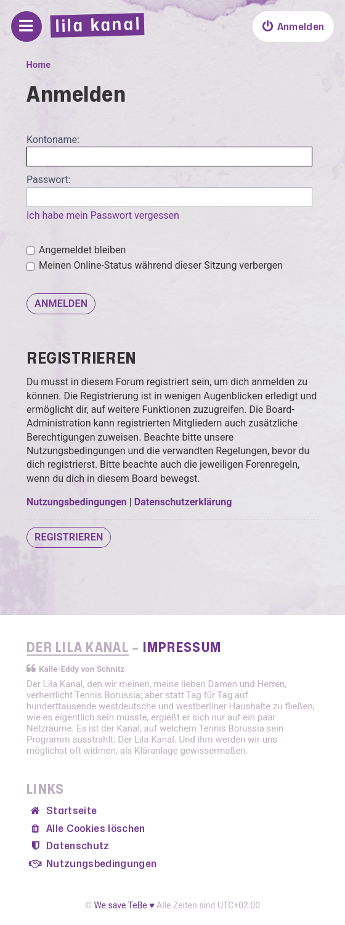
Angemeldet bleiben (76, 250)
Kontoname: (52, 139)
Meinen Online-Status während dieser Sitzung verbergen (154, 265)
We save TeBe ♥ (124, 905)
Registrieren (68, 537)
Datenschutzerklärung (183, 502)
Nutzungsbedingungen (76, 502)
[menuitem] (293, 26)
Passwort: (48, 179)
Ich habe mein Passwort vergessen (102, 215)
